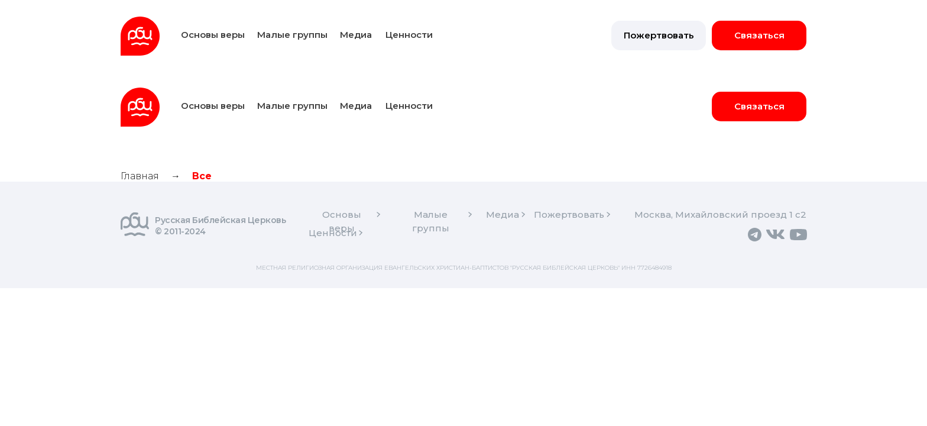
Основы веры (213, 34)
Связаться (759, 35)
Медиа (356, 34)
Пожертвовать (659, 35)
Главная (140, 176)
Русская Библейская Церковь (220, 220)
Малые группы (292, 34)
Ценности (409, 34)
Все (202, 176)
